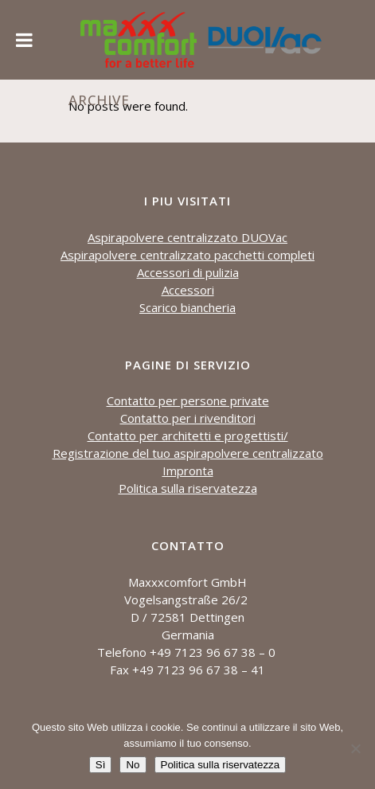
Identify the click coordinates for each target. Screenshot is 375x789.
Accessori (188, 290)
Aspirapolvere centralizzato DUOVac (187, 237)
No (132, 765)
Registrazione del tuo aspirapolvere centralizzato (188, 453)
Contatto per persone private (188, 400)
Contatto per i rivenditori (188, 418)
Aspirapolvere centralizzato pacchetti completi (187, 255)
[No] (355, 748)
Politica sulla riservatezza (188, 488)
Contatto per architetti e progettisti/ (188, 435)
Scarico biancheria (187, 307)
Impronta (187, 470)
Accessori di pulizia (188, 272)
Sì (101, 765)
